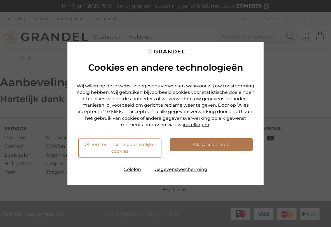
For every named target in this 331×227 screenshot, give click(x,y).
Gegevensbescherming (180, 169)
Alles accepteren (211, 144)
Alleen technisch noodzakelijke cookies (120, 148)
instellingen (196, 124)
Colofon (132, 169)
